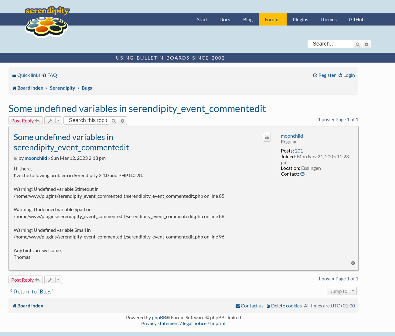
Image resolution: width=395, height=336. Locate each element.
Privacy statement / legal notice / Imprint (183, 323)
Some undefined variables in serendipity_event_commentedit (137, 108)
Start (202, 19)
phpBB (159, 317)
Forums (273, 19)
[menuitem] (49, 75)
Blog (248, 19)
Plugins (300, 19)
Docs (225, 19)
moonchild (292, 136)
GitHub (357, 19)
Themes (328, 19)
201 (299, 150)
